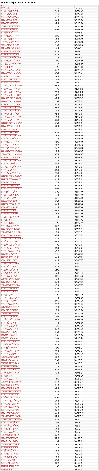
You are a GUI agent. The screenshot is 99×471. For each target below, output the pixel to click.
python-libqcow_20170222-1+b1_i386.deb (10, 410)
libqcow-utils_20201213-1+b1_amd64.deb (10, 173)
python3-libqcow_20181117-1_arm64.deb (10, 328)
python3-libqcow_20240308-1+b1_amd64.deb (11, 63)
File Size (57, 5)
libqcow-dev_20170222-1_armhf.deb (9, 425)
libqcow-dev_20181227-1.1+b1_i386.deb (10, 242)
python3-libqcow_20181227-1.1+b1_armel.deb (11, 223)
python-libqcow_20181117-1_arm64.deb (10, 326)
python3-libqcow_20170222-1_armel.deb (10, 432)
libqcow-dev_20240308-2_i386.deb (9, 14)
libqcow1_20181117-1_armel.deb (8, 318)
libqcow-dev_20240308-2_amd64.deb (9, 20)
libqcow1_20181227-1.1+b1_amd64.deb (10, 240)
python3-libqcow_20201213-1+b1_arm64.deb (11, 187)
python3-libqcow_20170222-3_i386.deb (10, 356)
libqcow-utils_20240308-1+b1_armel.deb (10, 35)
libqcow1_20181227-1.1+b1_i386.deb (9, 241)
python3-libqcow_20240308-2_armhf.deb (10, 11)
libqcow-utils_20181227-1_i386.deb (9, 262)
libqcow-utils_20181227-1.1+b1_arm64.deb (11, 248)
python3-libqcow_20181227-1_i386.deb (10, 256)
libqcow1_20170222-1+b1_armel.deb (9, 382)
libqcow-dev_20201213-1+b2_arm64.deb (10, 157)
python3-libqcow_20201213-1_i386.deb (10, 195)
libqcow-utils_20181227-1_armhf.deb (9, 284)
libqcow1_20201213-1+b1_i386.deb (9, 163)
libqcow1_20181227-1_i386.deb (8, 260)
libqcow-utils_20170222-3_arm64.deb (9, 371)
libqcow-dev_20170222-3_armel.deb (9, 351)
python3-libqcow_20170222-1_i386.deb (10, 465)
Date (75, 5)
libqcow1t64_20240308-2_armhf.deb (9, 8)
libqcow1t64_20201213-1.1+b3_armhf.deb (10, 83)
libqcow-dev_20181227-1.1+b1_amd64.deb (11, 237)
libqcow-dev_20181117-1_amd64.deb (9, 307)
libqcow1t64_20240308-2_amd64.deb (9, 23)
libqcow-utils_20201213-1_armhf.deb (9, 191)
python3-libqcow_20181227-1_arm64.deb (10, 285)
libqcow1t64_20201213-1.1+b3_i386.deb (10, 91)
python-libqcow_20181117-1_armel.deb (10, 312)
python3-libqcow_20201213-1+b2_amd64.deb (11, 151)
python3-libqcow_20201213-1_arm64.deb (10, 203)
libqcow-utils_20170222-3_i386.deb (9, 353)
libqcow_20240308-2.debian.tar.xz (9, 33)
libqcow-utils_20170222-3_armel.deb (9, 347)
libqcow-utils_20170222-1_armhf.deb (9, 422)
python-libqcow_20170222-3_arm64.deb (10, 372)
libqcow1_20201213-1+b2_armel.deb (9, 145)
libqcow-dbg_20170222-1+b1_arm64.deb (10, 421)
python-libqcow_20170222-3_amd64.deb (10, 363)
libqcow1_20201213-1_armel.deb (8, 209)
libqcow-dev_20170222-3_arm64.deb (9, 373)
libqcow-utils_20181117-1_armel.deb (9, 316)
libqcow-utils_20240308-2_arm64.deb (9, 29)
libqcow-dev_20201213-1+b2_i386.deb (10, 131)
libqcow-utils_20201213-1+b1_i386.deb (10, 164)
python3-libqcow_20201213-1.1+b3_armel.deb (11, 75)
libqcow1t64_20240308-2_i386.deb (9, 19)
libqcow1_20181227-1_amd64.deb (9, 266)
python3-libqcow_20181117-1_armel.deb (10, 313)
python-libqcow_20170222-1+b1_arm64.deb (11, 416)
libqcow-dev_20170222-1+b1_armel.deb (10, 385)
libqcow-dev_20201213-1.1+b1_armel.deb (10, 119)
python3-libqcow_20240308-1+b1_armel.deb (11, 39)
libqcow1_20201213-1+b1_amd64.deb (9, 172)
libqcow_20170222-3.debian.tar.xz (9, 376)
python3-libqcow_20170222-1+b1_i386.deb (11, 407)
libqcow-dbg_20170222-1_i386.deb (9, 457)
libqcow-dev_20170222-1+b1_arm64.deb (10, 418)
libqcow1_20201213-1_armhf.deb (8, 192)
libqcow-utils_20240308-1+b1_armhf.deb (10, 45)
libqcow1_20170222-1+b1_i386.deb (9, 404)
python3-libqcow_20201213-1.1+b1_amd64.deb (12, 103)
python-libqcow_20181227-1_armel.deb (10, 272)
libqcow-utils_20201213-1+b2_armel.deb (10, 147)
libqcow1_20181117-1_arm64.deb (8, 331)
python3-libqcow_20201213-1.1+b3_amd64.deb (12, 92)
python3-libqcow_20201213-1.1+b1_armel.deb (11, 116)
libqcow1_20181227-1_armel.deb (8, 273)
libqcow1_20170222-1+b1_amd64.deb (9, 396)
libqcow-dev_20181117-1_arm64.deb (9, 329)
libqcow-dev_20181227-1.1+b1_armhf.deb (10, 234)
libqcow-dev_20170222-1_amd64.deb (9, 446)
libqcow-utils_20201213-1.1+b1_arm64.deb (11, 123)
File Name (3, 5)
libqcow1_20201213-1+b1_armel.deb (9, 167)
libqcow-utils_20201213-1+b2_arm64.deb (10, 156)
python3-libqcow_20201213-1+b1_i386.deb (11, 160)
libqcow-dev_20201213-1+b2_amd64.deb (10, 153)
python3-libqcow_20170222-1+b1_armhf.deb (11, 391)
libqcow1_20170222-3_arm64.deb (8, 369)
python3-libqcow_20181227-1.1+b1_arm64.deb (11, 251)
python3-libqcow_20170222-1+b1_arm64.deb (11, 419)
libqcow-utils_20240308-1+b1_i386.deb (10, 56)
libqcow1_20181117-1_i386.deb (8, 301)
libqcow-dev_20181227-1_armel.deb (9, 276)
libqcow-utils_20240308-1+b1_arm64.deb (10, 50)
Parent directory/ (5, 7)
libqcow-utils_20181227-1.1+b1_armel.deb (10, 228)
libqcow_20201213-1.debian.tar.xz (9, 220)
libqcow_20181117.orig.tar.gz (7, 335)
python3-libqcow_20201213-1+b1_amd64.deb (11, 175)
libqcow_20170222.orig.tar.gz (7, 466)
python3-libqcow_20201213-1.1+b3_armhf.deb (11, 85)
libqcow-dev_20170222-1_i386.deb (9, 462)
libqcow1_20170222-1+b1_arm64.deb (9, 413)
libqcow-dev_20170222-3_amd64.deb (9, 366)
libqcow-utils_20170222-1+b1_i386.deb (10, 409)
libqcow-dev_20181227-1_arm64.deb (9, 290)
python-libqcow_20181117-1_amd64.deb (10, 306)
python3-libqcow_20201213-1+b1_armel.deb (11, 166)
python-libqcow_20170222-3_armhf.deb (10, 344)
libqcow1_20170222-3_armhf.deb (8, 341)
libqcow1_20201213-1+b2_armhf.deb (9, 138)
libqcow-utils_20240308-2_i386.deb (9, 16)
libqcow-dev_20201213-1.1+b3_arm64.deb (10, 72)
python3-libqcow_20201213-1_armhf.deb (10, 189)
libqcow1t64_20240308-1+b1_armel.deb (10, 36)
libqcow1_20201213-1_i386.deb (8, 198)
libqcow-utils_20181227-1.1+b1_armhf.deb (10, 231)
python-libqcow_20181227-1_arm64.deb (10, 287)
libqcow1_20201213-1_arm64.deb (8, 204)
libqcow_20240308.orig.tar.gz (7, 66)
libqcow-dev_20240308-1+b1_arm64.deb (10, 51)
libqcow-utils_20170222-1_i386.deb (9, 460)
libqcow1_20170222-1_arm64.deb (8, 449)
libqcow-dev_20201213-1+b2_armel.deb (10, 142)
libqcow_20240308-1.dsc (6, 64)
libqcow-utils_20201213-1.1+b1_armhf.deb (10, 106)
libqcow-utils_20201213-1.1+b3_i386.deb (10, 88)
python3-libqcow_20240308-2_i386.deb (10, 17)
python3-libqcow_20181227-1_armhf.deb (10, 278)
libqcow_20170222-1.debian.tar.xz (9, 468)
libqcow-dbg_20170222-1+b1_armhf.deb (10, 388)
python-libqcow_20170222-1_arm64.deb (10, 456)
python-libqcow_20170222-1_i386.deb (9, 463)
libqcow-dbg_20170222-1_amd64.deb (9, 447)
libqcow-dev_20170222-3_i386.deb (9, 357)
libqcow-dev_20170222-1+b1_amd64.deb (10, 403)
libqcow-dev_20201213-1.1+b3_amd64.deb (11, 95)
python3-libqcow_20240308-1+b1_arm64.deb (11, 48)
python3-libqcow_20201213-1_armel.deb (10, 216)
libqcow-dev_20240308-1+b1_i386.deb (10, 53)
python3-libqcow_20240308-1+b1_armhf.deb (11, 41)
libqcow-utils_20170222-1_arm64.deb (9, 453)
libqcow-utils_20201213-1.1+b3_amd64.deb (11, 97)
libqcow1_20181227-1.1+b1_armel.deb (10, 225)
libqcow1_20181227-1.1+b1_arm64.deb (10, 247)
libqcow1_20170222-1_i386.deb (8, 459)
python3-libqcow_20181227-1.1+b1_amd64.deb (12, 238)
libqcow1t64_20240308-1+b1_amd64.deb (10, 61)
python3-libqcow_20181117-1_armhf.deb (10, 319)
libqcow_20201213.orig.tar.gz (7, 222)
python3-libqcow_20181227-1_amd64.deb (10, 263)
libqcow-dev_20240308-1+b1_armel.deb (10, 38)
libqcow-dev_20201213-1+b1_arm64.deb (10, 184)
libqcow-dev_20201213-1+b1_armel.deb (10, 169)
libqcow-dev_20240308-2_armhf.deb (9, 10)
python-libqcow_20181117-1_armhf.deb (10, 321)
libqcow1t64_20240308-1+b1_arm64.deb (10, 47)
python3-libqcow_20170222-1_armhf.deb (10, 424)
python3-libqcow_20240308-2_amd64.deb (10, 25)
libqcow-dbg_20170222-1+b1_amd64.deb (10, 399)
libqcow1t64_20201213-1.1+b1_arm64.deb (10, 126)
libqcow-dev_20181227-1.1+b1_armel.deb (10, 226)
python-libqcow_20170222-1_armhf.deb (10, 426)
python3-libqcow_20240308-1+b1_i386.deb (11, 57)
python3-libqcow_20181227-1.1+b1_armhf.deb (11, 232)
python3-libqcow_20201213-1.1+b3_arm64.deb (11, 70)
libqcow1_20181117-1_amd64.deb (9, 310)
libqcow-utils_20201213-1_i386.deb (9, 197)
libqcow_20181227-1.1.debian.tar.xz (9, 253)
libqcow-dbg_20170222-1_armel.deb (9, 438)
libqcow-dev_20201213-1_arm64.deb (9, 206)
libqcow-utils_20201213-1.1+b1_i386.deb (10, 114)
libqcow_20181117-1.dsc (6, 337)
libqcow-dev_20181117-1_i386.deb (9, 303)
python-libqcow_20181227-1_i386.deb (9, 257)
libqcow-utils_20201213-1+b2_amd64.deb (10, 150)
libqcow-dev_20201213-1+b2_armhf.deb (10, 136)
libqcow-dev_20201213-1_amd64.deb (9, 207)
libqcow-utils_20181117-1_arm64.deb (9, 332)
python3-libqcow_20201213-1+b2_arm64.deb (11, 154)
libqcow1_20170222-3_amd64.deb (9, 365)
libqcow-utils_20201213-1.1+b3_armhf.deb (10, 82)
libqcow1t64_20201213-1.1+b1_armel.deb (10, 117)
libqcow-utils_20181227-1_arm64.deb (9, 288)
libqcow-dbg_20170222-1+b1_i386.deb (10, 406)
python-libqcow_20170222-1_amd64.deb (10, 444)
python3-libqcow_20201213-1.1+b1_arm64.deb (11, 122)
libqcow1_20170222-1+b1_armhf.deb (9, 394)
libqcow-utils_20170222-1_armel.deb (9, 437)
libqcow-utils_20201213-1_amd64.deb (9, 212)
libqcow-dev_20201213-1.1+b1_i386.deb (10, 111)
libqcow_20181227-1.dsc (6, 293)
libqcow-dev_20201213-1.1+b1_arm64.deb (10, 125)
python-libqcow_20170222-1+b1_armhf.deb (11, 390)
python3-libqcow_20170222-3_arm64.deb (10, 368)
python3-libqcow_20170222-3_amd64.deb (10, 362)
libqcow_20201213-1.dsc (6, 219)
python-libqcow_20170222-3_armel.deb (10, 346)
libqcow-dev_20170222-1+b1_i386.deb (10, 412)
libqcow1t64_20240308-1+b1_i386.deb (10, 54)
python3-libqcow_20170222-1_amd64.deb (10, 443)
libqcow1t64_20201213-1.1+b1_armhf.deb (10, 104)
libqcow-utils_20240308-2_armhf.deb (9, 13)
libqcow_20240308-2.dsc (6, 32)
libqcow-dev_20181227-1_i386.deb (9, 259)
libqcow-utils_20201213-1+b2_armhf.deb (10, 141)
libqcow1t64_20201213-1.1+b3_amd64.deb (11, 94)
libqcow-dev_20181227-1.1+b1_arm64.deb (10, 250)
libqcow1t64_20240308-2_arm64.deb (9, 28)
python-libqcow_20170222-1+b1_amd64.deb (11, 401)
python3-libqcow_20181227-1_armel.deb (10, 270)
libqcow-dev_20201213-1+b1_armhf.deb (10, 182)
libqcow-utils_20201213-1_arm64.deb (9, 201)
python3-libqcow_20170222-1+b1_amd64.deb (11, 400)
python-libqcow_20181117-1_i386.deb (9, 298)
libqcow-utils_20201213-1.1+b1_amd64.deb (11, 101)
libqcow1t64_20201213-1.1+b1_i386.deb (10, 113)
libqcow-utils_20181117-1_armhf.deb (9, 325)
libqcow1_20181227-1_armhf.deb (8, 281)
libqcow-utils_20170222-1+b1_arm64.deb (10, 415)
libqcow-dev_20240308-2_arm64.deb (9, 31)
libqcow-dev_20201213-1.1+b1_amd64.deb (11, 98)
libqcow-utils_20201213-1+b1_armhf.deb (10, 181)
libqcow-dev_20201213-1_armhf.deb (9, 194)
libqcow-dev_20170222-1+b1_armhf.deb (10, 387)
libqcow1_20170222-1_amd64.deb (9, 440)
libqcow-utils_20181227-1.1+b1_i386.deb (10, 244)
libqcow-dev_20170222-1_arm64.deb (9, 450)
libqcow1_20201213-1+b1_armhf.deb (9, 179)
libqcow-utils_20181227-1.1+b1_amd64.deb (11, 235)
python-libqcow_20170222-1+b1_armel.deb (11, 381)
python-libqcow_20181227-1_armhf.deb (10, 279)
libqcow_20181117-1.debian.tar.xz (9, 334)
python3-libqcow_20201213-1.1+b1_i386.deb (11, 110)
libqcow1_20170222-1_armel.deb (8, 431)
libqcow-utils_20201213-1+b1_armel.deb (10, 170)
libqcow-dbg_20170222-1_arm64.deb (9, 454)
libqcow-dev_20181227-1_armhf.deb (9, 282)
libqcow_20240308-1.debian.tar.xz (9, 67)
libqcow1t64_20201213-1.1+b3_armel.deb (10, 78)
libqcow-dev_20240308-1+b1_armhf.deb (10, 42)
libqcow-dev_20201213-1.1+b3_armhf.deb (10, 81)
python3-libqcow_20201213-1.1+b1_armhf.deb (11, 107)
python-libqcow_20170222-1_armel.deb (10, 434)
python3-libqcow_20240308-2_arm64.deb (10, 26)
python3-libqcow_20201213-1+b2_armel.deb (11, 144)
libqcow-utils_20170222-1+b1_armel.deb (10, 378)
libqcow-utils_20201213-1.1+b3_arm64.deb (11, 73)
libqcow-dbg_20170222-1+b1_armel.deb (10, 384)
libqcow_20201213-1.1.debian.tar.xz (9, 129)
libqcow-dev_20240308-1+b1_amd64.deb (10, 58)
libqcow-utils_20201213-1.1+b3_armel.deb (10, 79)
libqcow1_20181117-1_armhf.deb (8, 322)
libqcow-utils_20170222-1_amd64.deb (9, 441)
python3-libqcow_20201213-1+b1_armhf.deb (11, 178)
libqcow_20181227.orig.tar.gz (7, 294)
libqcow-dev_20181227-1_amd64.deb (9, 268)
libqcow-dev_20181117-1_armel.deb (9, 315)
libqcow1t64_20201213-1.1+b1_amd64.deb (11, 100)
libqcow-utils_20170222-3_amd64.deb (9, 360)
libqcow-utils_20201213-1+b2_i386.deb (10, 132)
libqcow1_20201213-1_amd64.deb (9, 210)
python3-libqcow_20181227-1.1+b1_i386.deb (11, 245)
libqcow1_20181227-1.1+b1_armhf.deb (10, 229)
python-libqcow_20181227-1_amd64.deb (10, 265)
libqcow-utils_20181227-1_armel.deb (9, 275)
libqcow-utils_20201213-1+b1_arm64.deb (10, 188)
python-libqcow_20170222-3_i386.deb (9, 354)
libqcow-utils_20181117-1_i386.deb (9, 300)
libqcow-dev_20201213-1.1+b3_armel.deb (10, 76)
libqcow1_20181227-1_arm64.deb (8, 291)
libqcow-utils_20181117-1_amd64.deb (9, 309)
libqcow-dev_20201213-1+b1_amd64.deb (10, 176)
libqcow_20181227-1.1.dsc (7, 254)
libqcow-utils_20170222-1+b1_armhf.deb (10, 393)
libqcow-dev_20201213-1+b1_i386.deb (10, 162)
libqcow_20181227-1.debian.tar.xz (9, 295)
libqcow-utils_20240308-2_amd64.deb (9, 22)
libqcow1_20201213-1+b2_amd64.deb (9, 148)
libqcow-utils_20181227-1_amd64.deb (9, 269)
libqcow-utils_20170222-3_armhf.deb (9, 338)
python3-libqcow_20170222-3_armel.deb (10, 350)
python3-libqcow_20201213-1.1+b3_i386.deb (11, 89)
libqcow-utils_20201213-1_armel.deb (9, 215)
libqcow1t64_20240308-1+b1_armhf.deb (10, 44)
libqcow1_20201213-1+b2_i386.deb (9, 134)
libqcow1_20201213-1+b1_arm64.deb (9, 185)
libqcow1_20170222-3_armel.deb (8, 348)
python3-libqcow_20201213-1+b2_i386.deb (11, 135)
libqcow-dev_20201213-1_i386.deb (9, 200)
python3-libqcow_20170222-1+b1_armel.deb (11, 379)
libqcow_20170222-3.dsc (6, 375)
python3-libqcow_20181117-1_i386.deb (10, 297)
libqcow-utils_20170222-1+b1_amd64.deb (10, 397)
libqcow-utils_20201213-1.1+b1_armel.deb (10, 120)
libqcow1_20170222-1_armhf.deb (8, 429)
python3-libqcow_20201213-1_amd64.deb (10, 217)
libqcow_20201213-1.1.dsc (7, 128)
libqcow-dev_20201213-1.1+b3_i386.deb (10, 86)
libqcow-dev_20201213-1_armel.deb (9, 213)
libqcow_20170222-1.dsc (6, 469)
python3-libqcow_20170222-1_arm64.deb (10, 451)
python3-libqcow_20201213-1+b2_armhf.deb (11, 139)
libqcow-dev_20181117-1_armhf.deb (9, 323)
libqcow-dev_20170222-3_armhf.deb (9, 343)
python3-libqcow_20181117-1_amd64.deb (10, 304)
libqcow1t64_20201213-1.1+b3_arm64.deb (10, 69)
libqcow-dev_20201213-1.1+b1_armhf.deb (10, 109)
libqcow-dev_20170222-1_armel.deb (9, 435)
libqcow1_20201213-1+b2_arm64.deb (9, 159)
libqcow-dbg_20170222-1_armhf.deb (9, 428)
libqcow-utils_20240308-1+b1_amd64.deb (10, 60)
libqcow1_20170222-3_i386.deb (8, 359)
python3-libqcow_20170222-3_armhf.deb (10, 340)
